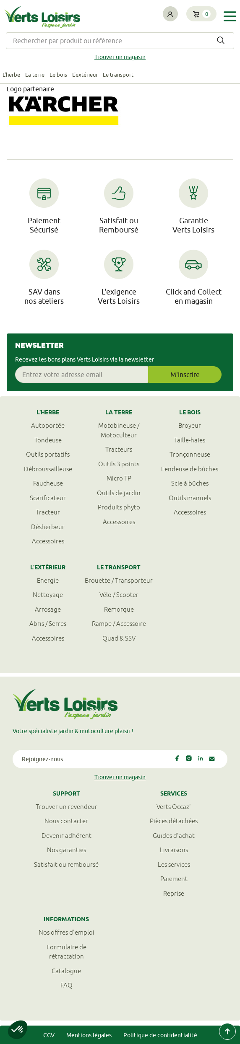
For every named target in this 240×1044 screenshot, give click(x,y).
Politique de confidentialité (160, 1035)
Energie (48, 580)
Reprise (173, 893)
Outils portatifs (48, 454)
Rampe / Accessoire (119, 623)
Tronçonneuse (190, 454)
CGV (49, 1035)
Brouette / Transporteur (119, 580)
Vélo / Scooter (118, 594)
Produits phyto (119, 507)
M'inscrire (185, 374)
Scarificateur (48, 497)
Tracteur (48, 512)
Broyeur (189, 425)
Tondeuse (48, 440)
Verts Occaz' (174, 806)
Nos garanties (66, 849)
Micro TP (119, 478)
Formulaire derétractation (66, 951)
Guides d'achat (174, 835)
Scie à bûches (190, 483)
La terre (34, 74)
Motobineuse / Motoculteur (118, 430)
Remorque (119, 609)
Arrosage (48, 609)
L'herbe (11, 74)
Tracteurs (118, 449)
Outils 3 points (118, 464)
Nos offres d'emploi (66, 932)
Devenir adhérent (66, 835)
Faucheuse (48, 483)
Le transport (118, 74)
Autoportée (48, 425)
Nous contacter (66, 820)
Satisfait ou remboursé (66, 864)
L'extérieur (85, 74)
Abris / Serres (47, 623)
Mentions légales (89, 1035)
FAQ (66, 985)
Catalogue (66, 970)
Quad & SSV (119, 638)
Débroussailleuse (48, 469)
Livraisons (174, 849)
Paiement (174, 878)
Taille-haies (189, 440)
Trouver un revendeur (66, 806)
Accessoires (48, 541)
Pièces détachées (174, 820)
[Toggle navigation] (230, 16)
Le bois (58, 74)
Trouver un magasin (120, 57)
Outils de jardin (119, 492)
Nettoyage (48, 594)
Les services (174, 864)
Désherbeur (48, 526)
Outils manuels (190, 497)
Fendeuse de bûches (189, 469)
